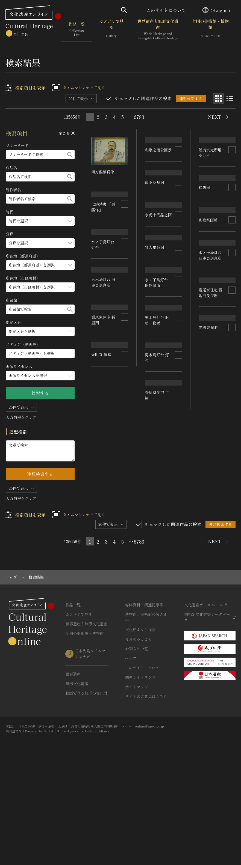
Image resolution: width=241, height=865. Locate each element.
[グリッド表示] (218, 98)
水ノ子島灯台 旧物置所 (156, 413)
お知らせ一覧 (136, 747)
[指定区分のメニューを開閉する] (40, 331)
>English (216, 10)
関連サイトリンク (140, 776)
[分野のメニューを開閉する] (40, 243)
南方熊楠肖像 (103, 171)
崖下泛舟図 (154, 227)
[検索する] (70, 154)
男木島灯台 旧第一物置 (157, 470)
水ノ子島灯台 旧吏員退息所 (210, 416)
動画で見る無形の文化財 (86, 792)
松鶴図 (204, 312)
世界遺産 (73, 773)
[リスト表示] (230, 98)
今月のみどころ (138, 738)
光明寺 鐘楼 (209, 581)
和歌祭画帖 (208, 362)
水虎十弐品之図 (158, 279)
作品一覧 (77, 29)
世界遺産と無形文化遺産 (157, 29)
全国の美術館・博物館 (210, 29)
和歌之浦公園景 (158, 170)
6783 (139, 116)
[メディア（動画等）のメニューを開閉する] (40, 353)
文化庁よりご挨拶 (140, 728)
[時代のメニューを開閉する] (40, 221)
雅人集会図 (154, 359)
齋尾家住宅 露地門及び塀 (104, 471)
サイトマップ (136, 786)
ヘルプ (131, 757)
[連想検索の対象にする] (124, 171)
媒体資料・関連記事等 (144, 703)
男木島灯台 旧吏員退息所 (157, 526)
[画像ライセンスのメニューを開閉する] (40, 375)
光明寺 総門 (102, 524)
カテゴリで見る (111, 29)
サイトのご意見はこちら (146, 795)
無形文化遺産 (76, 782)
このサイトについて (166, 10)
